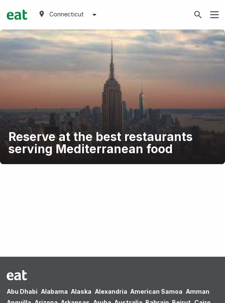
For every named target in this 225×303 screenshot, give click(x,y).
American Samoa (156, 291)
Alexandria (111, 291)
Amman (197, 291)
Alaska (81, 291)
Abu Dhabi (22, 291)
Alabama (54, 291)
